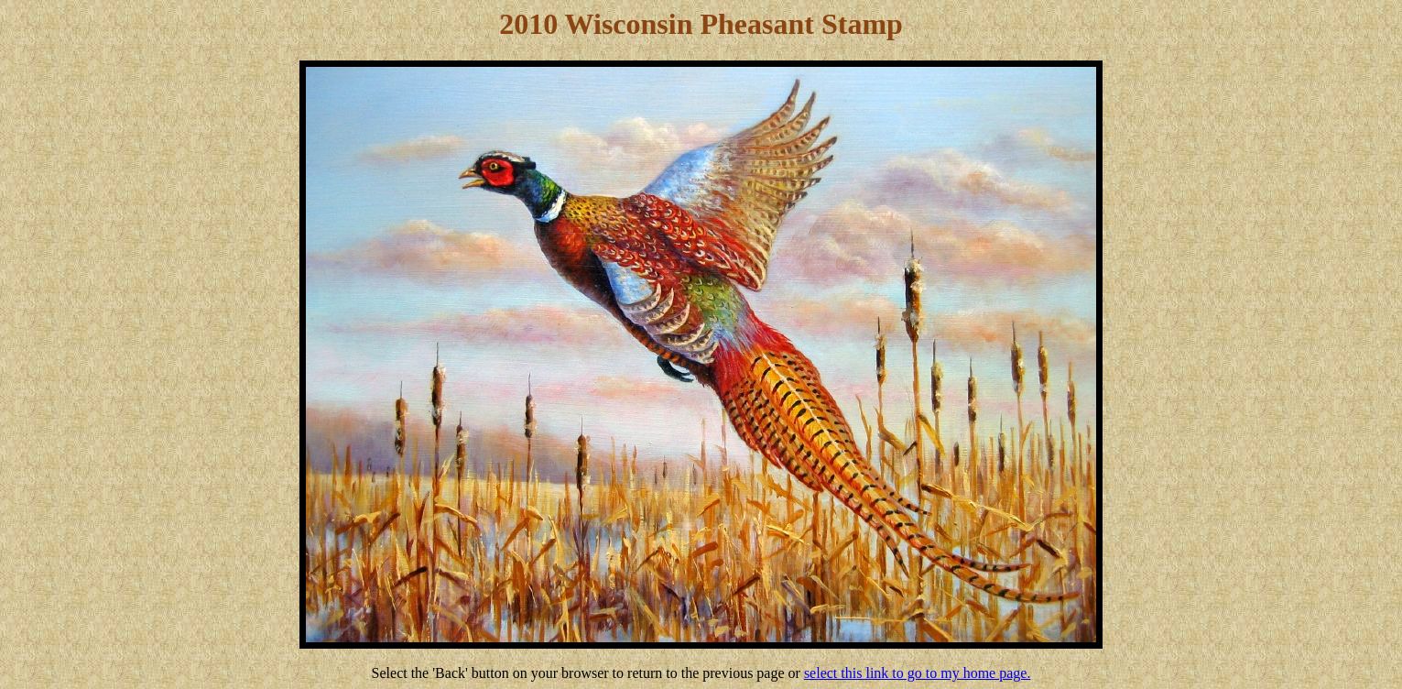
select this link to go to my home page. (917, 673)
